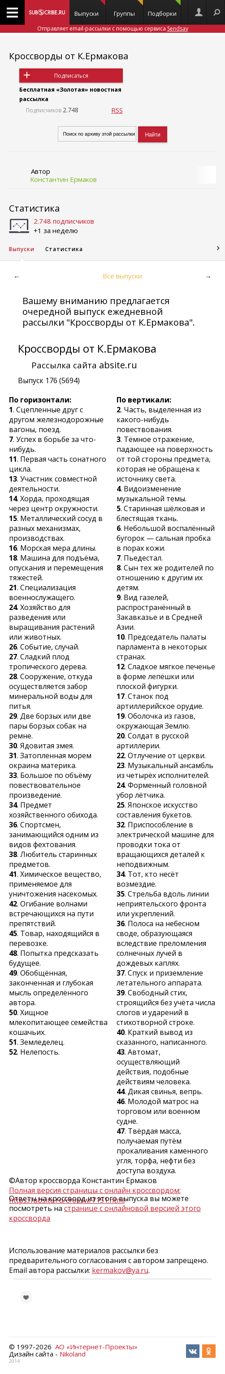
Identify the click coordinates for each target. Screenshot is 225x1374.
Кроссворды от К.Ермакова (68, 56)
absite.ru (118, 365)
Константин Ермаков (63, 179)
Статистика (34, 208)
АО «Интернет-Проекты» (96, 1346)
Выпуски (89, 9)
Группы (128, 9)
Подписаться (71, 76)
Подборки (164, 9)
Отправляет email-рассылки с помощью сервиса (112, 28)
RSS (117, 110)
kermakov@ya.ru (120, 1270)
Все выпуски (122, 275)
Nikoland (73, 1353)
